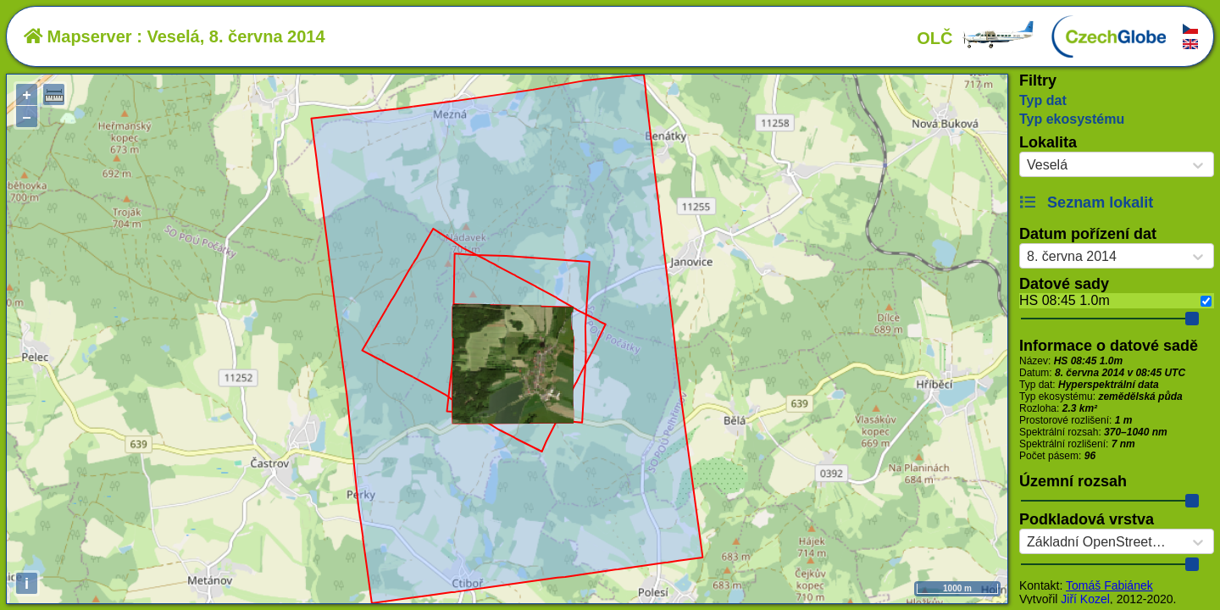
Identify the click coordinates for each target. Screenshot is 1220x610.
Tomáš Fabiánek (1109, 585)
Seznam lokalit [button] (1086, 202)
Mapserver (78, 36)
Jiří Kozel (1085, 599)
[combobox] (1027, 165)
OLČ (976, 38)
